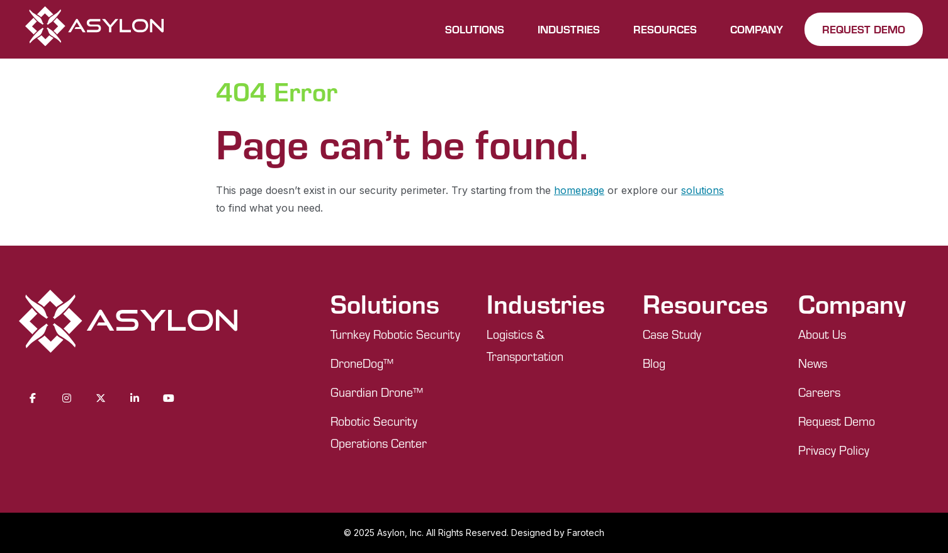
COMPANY (756, 29)
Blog (654, 363)
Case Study (672, 334)
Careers (819, 392)
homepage (579, 190)
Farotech (585, 532)
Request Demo (836, 421)
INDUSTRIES (569, 29)
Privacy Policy (833, 450)
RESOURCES (665, 29)
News (812, 363)
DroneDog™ (361, 363)
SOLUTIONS (474, 29)
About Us (822, 334)
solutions (702, 190)
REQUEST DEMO (863, 29)
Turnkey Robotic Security (395, 334)
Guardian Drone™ (376, 392)
